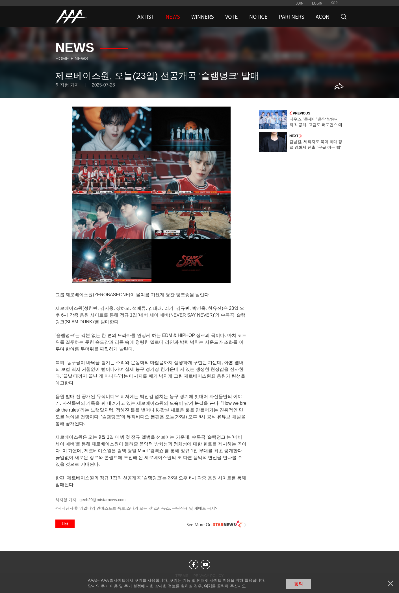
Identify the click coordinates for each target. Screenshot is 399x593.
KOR (334, 3)
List (65, 524)
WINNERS (202, 16)
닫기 (390, 583)
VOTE (231, 16)
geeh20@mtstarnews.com (102, 499)
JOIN (299, 3)
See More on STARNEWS (217, 524)
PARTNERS (291, 16)
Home (62, 58)
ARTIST (145, 16)
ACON (322, 16)
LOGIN (317, 3)
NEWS (173, 16)
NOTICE (258, 16)
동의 (298, 583)
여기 (208, 586)
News (81, 58)
